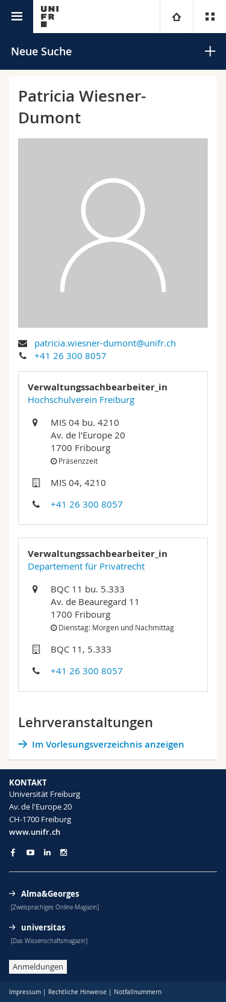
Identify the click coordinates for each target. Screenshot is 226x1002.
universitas (43, 927)
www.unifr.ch (34, 831)
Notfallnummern (138, 992)
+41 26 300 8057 (70, 355)
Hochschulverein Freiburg (81, 399)
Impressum (25, 992)
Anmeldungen (38, 966)
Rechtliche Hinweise (77, 992)
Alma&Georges (50, 893)
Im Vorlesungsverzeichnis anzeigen (108, 744)
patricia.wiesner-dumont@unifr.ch (105, 343)
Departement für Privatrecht (86, 566)
